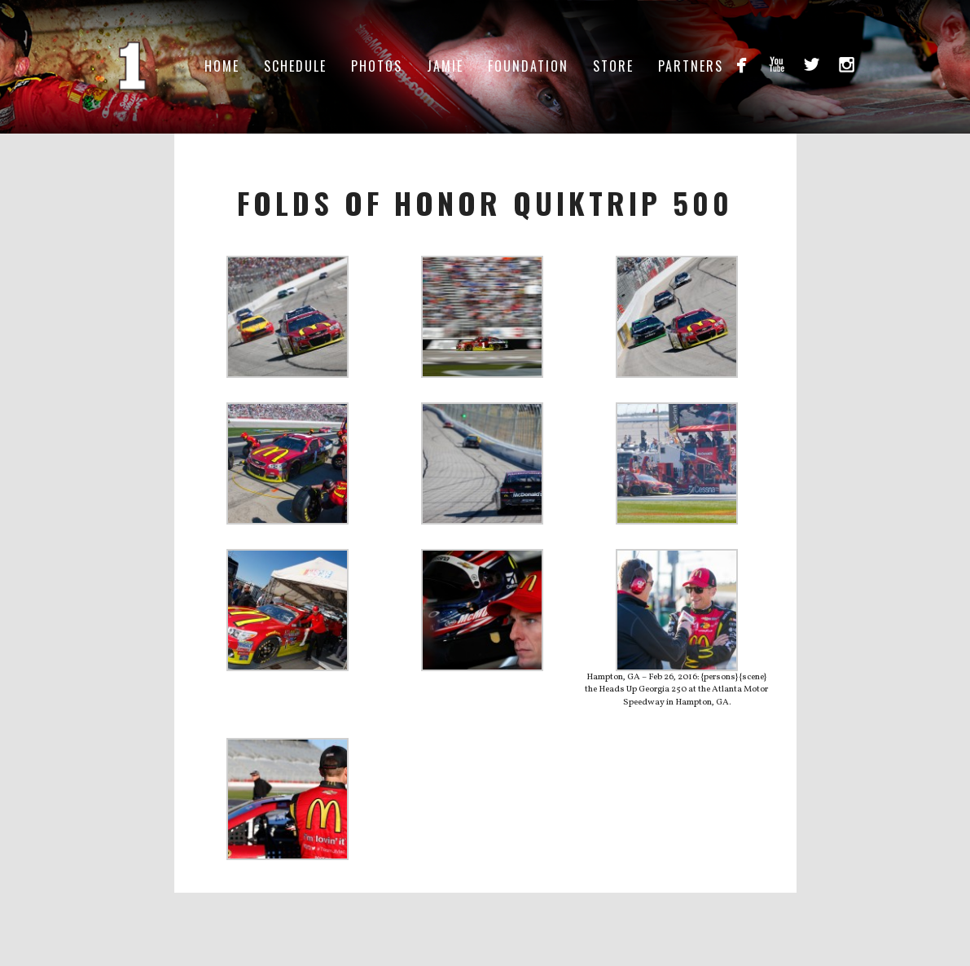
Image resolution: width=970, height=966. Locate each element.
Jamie (445, 66)
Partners (690, 66)
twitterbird (811, 63)
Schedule (295, 66)
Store (613, 66)
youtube (776, 63)
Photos (376, 66)
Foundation (528, 66)
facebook (741, 63)
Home (221, 66)
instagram (846, 63)
